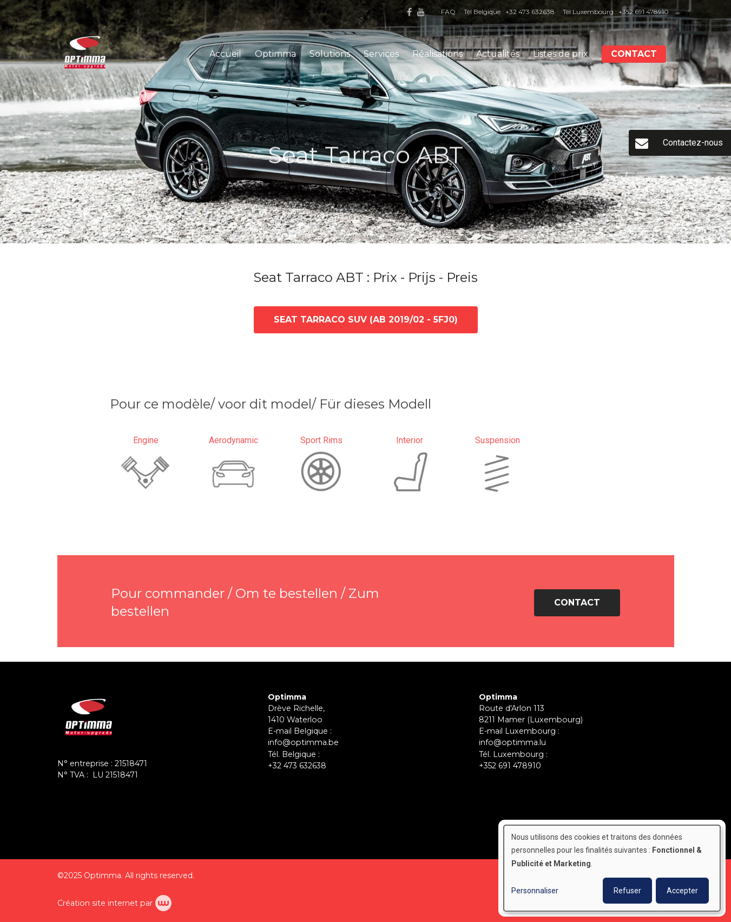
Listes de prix (560, 54)
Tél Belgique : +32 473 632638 (509, 12)
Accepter (682, 890)
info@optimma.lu (512, 742)
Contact (634, 54)
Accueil (225, 54)
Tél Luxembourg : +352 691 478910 (616, 12)
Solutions (329, 54)
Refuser (627, 890)
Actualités (497, 54)
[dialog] (612, 868)
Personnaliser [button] (534, 890)
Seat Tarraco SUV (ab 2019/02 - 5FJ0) (366, 320)
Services (381, 54)
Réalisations (437, 54)
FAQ (448, 12)
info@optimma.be (303, 742)
